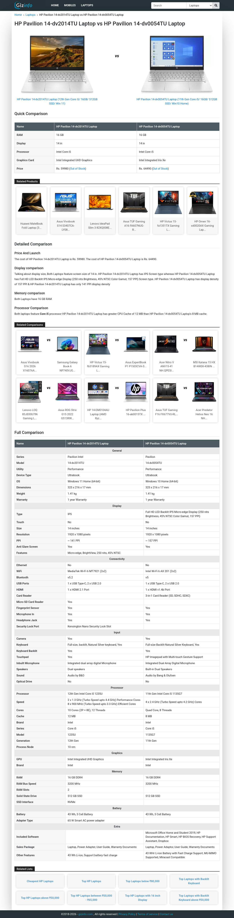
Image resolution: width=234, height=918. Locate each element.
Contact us (166, 914)
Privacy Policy (127, 914)
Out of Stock (77, 168)
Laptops (87, 5)
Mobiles (70, 5)
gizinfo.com (85, 914)
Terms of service (147, 914)
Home (55, 5)
